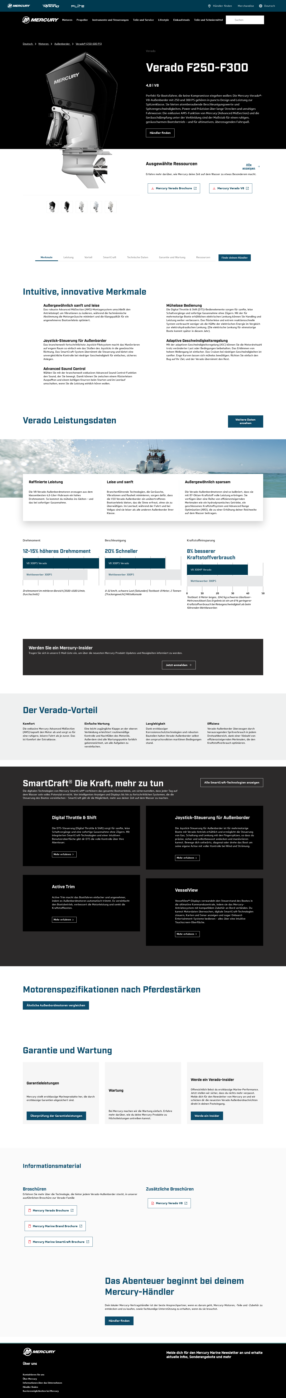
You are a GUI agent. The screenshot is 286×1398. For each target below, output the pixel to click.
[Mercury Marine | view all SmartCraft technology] (231, 782)
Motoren (67, 20)
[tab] (46, 257)
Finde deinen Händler (235, 258)
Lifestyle (163, 20)
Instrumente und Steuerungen (110, 20)
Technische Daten (137, 257)
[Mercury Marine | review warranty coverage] (56, 1116)
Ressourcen (203, 257)
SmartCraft (109, 257)
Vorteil (88, 257)
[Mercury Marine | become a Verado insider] (207, 1116)
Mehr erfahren (62, 854)
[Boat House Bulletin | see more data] (245, 421)
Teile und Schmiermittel (208, 20)
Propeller (82, 20)
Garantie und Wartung (172, 257)
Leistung (68, 257)
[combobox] (245, 19)
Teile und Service (143, 20)
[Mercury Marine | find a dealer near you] (160, 133)
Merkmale (47, 257)
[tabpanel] (143, 332)
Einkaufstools (181, 20)
